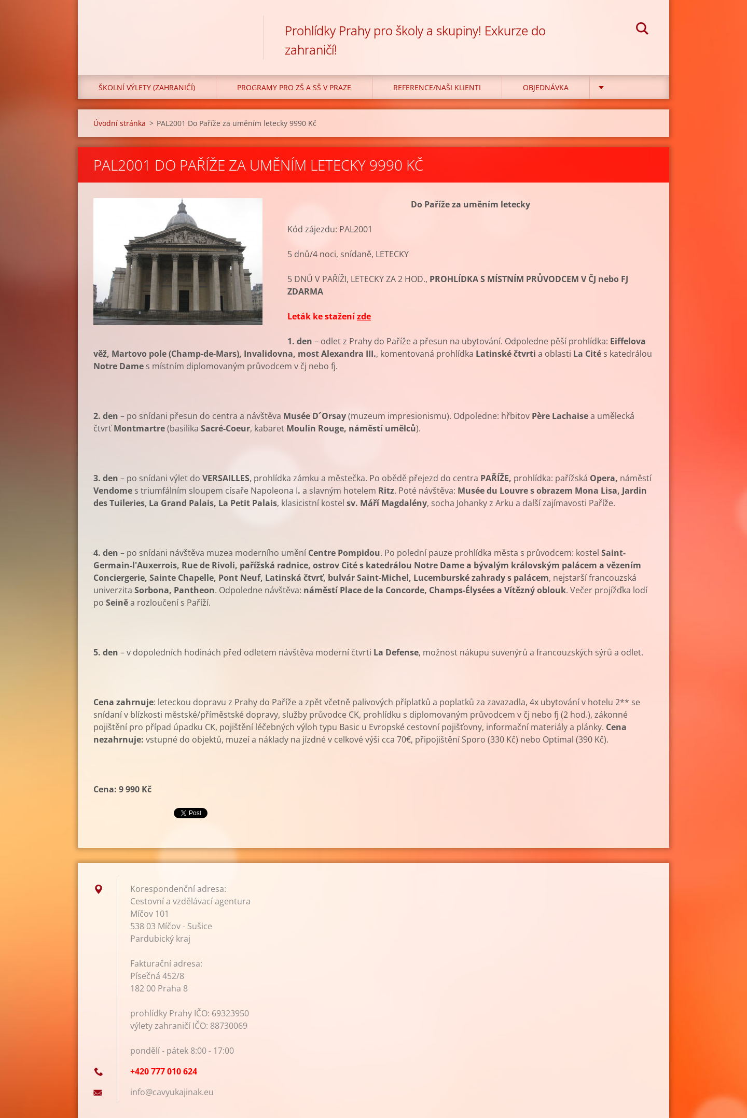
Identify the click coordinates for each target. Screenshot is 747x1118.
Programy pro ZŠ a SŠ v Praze (294, 87)
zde (364, 316)
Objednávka (546, 87)
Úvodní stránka (119, 123)
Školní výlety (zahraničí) (147, 87)
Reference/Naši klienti (437, 87)
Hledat (642, 30)
